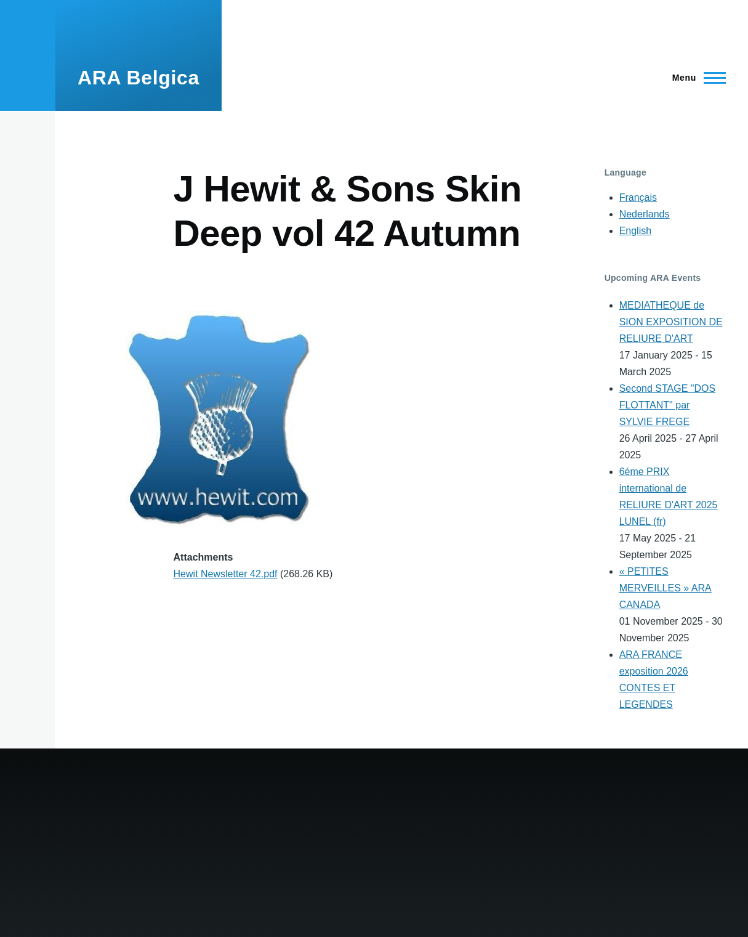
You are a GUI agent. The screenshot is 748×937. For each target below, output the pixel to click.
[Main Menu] (695, 78)
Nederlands (644, 214)
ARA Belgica (138, 78)
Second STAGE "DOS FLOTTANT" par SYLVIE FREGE (667, 405)
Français (638, 197)
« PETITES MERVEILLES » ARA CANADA (665, 588)
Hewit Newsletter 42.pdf (226, 574)
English (635, 230)
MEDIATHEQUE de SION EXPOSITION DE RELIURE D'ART (671, 322)
